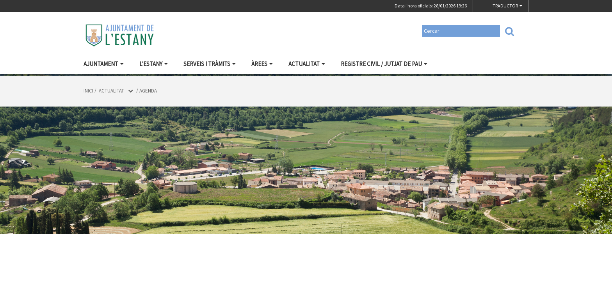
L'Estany (153, 64)
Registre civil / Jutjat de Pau (384, 64)
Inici (88, 90)
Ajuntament (104, 64)
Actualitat (306, 64)
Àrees (262, 64)
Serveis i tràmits (209, 64)
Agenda (148, 90)
